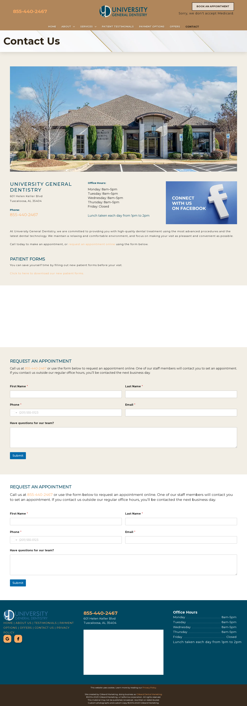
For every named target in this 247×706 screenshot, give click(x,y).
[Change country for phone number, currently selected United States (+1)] (14, 412)
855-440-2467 (30, 11)
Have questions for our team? (32, 423)
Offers (26, 627)
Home (8, 623)
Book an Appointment (213, 6)
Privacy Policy (149, 687)
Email (130, 404)
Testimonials (45, 623)
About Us (24, 623)
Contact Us (44, 627)
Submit (18, 455)
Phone (15, 404)
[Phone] (66, 412)
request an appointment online (92, 244)
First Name (19, 386)
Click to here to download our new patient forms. (47, 273)
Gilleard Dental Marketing (149, 694)
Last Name (134, 386)
